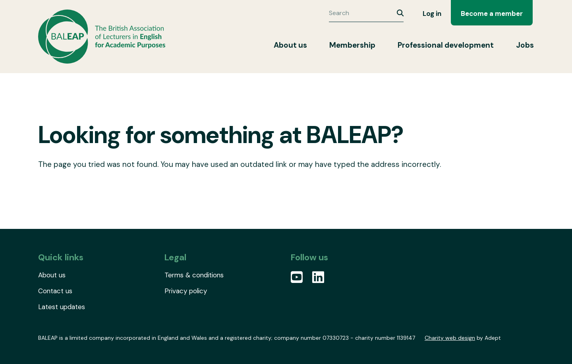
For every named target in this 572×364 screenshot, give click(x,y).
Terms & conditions (194, 275)
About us (290, 45)
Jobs (525, 45)
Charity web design (450, 337)
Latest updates (61, 306)
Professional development (446, 45)
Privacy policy (185, 291)
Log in (432, 13)
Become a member (492, 13)
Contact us (55, 291)
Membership (352, 45)
